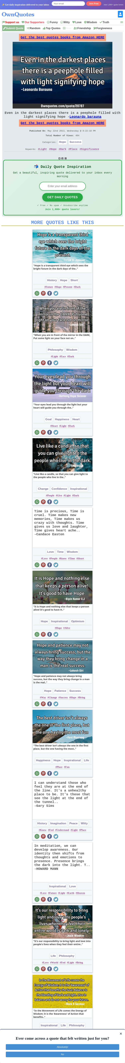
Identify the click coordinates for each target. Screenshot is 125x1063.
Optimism (77, 632)
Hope (62, 149)
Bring (82, 708)
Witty (66, 22)
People (50, 506)
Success (75, 149)
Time (60, 562)
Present (68, 298)
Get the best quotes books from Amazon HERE (62, 38)
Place (73, 156)
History (52, 291)
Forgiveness (104, 28)
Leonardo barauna (85, 120)
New (68, 28)
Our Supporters (34, 22)
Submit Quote (14, 28)
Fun (67, 778)
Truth (106, 22)
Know (63, 569)
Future (49, 298)
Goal (48, 430)
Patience (60, 701)
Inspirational (78, 499)
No (62, 1054)
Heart (76, 430)
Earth (71, 904)
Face (63, 367)
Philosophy (55, 360)
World (54, 973)
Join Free (94, 3)
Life (86, 771)
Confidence (59, 499)
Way (43, 708)
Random (35, 28)
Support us (12, 22)
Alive (67, 639)
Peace (73, 834)
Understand (63, 841)
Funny (54, 22)
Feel (51, 841)
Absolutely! (62, 1047)
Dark (63, 156)
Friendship (84, 28)
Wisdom (92, 22)
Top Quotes (53, 28)
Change (43, 499)
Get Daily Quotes (62, 206)
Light (43, 156)
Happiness (62, 430)
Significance (90, 156)
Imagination (58, 834)
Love (78, 22)
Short (74, 291)
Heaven (81, 904)
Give (59, 506)
